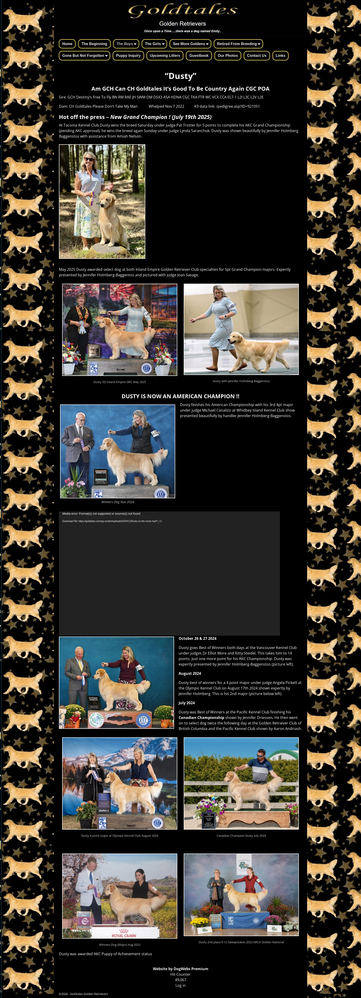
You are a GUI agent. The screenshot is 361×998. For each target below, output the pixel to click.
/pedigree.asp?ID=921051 (238, 106)
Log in (180, 985)
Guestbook (199, 56)
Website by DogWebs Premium (180, 968)
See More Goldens (192, 44)
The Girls (155, 44)
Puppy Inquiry (128, 56)
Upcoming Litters (165, 56)
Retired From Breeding (239, 44)
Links (280, 56)
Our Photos (228, 56)
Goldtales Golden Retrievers (89, 994)
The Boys (127, 44)
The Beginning (94, 44)
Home (67, 44)
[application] (169, 573)
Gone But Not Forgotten (86, 56)
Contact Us (256, 56)
